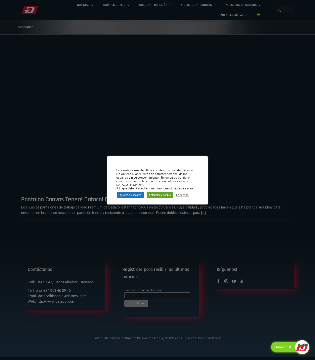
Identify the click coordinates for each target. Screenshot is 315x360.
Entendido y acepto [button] (160, 194)
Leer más (182, 195)
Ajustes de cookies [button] (130, 194)
